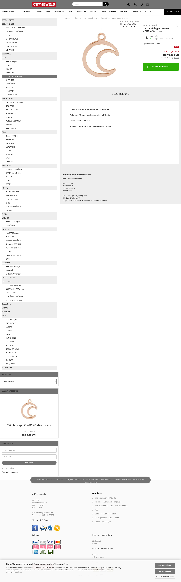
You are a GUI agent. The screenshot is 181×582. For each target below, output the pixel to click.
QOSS (71, 12)
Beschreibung (120, 93)
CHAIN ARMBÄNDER (13, 255)
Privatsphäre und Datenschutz (107, 518)
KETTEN (8, 35)
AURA (8, 334)
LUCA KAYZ (6, 282)
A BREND (9, 327)
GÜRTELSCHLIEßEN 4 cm (15, 289)
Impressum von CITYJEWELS (105, 498)
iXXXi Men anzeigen (13, 266)
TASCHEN (9, 162)
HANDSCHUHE (11, 128)
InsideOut (6, 312)
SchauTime (6, 304)
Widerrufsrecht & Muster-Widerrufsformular (112, 506)
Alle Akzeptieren (164, 565)
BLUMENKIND (11, 338)
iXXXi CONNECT (24, 12)
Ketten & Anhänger (13, 274)
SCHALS (9, 117)
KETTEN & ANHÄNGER (14, 76)
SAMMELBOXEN (11, 95)
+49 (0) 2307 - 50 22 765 (45, 515)
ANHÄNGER (10, 50)
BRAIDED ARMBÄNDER (14, 240)
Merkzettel (96, 541)
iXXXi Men (137, 12)
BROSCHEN (10, 87)
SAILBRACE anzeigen (13, 233)
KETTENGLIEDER (12, 39)
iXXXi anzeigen (11, 62)
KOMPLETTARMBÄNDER (14, 32)
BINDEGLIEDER (11, 43)
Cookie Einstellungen (103, 522)
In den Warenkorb (158, 66)
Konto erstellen (8, 468)
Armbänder (10, 270)
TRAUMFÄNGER (11, 356)
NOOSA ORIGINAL (12, 349)
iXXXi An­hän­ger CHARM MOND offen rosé (29, 425)
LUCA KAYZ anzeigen (13, 285)
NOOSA (93, 12)
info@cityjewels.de (45, 513)
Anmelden (29, 463)
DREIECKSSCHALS (12, 110)
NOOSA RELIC (11, 345)
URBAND (112, 12)
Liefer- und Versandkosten (105, 514)
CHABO (103, 12)
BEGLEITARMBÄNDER (13, 207)
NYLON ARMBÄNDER (13, 244)
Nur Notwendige (165, 571)
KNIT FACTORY (59, 12)
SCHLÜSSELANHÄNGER (14, 297)
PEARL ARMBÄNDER (13, 248)
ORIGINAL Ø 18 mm (13, 195)
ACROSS (9, 331)
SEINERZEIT (82, 12)
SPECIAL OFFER (8, 12)
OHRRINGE (10, 80)
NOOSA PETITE (11, 353)
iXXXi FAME (38, 12)
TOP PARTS (10, 73)
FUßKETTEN (10, 91)
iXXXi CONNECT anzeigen (15, 28)
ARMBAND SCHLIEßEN (14, 300)
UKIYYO (5, 308)
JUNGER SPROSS (8, 278)
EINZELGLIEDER (11, 46)
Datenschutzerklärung (14, 572)
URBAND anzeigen (13, 222)
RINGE (8, 65)
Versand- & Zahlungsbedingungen (108, 502)
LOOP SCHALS (11, 113)
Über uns (95, 555)
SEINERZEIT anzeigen (14, 169)
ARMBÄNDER (10, 84)
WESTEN (9, 125)
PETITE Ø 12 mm (12, 199)
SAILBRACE (124, 12)
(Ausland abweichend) (166, 39)
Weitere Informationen (165, 577)
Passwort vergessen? (10, 472)
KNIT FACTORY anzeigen (15, 102)
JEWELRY (9, 210)
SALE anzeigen (11, 319)
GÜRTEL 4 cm (11, 293)
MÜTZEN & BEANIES (13, 121)
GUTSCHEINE (7, 368)
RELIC (8, 203)
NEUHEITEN (10, 106)
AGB (96, 510)
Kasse (94, 543)
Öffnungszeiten (98, 557)
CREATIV (9, 69)
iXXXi (48, 12)
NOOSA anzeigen (12, 192)
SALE (4, 316)
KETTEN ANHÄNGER (13, 173)
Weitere (148, 12)
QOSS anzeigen (12, 136)
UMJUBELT (9, 360)
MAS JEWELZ (10, 364)
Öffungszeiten (172, 12)
